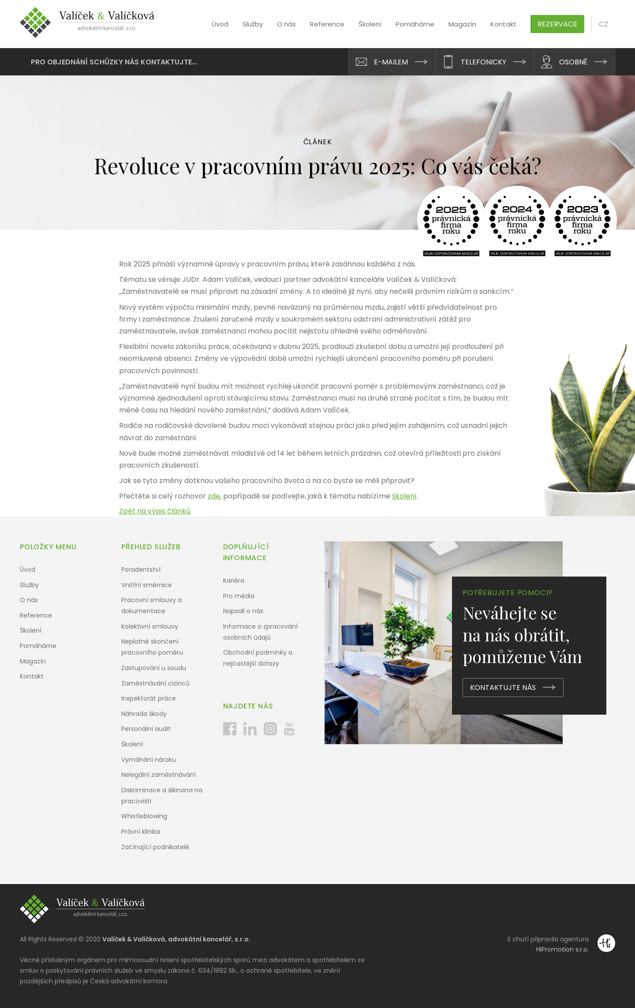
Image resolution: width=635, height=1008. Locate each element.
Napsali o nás (243, 611)
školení (404, 496)
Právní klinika (140, 831)
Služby (253, 24)
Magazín (462, 24)
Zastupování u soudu (153, 667)
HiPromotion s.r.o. (562, 949)
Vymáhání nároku (148, 759)
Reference (327, 24)
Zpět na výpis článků (154, 511)
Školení (370, 24)
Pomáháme (415, 24)
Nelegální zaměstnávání (158, 774)
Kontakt (503, 24)
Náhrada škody (144, 713)
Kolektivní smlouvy (149, 626)
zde (214, 496)
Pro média (238, 596)
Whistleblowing (144, 816)
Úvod (220, 24)
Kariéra (233, 580)
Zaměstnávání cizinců (155, 683)
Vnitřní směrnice (146, 585)
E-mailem (391, 62)
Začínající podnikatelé (155, 847)
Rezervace (557, 24)
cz (603, 24)
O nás (286, 24)
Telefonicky (483, 62)
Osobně (573, 62)
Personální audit (146, 728)
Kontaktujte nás (503, 687)
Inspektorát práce (148, 698)
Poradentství (141, 569)
